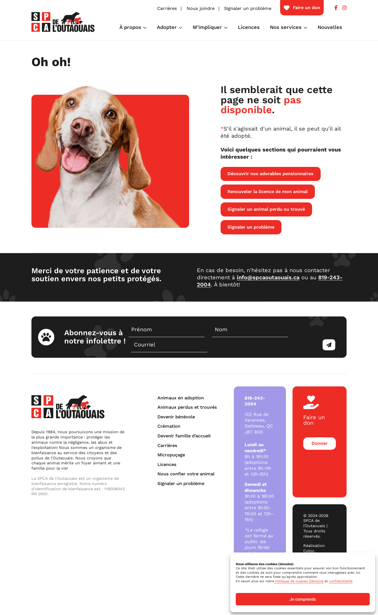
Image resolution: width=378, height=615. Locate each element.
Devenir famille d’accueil (184, 435)
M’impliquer (207, 27)
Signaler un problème (247, 8)
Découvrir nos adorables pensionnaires (270, 173)
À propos (130, 27)
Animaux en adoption (180, 397)
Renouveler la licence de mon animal (267, 191)
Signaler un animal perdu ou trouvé (266, 209)
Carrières (167, 8)
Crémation (168, 426)
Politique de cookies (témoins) (298, 581)
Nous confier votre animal (186, 473)
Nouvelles (330, 27)
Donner (320, 443)
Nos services (286, 27)
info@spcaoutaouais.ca (268, 277)
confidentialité (340, 581)
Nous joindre (201, 8)
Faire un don (306, 7)
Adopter (167, 27)
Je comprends (302, 599)
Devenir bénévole (176, 416)
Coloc (308, 550)
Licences (249, 27)
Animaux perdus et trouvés (187, 407)
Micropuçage (171, 454)
